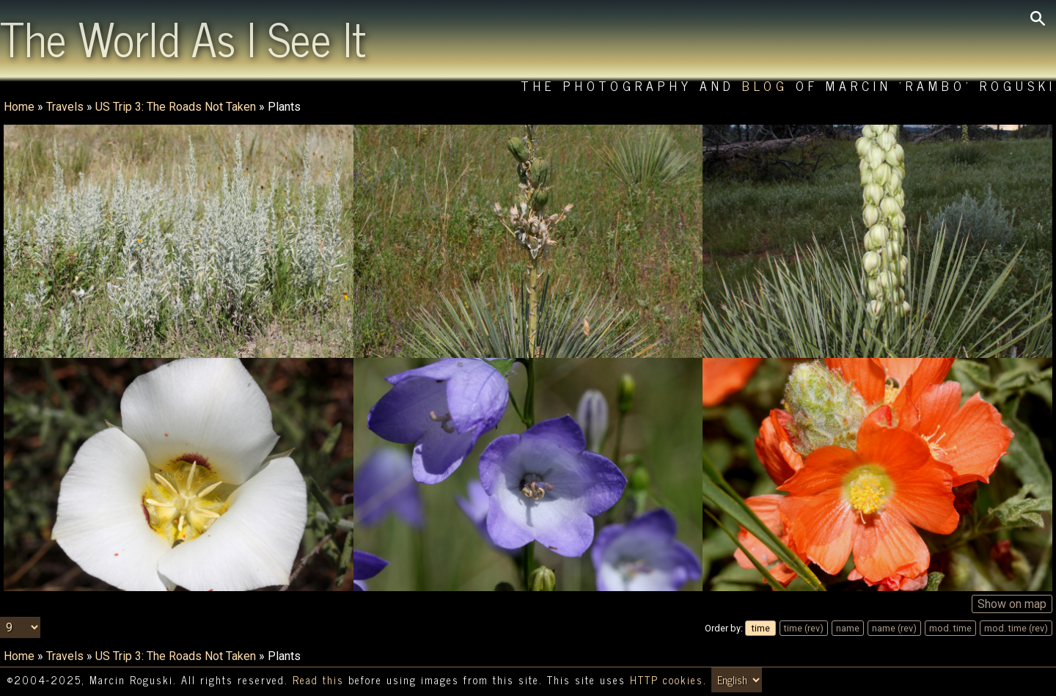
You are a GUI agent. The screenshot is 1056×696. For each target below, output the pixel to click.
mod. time (950, 628)
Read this (318, 680)
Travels (65, 107)
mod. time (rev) (1016, 628)
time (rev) (804, 628)
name (847, 628)
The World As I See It (183, 37)
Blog (765, 85)
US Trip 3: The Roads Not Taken (175, 107)
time (761, 628)
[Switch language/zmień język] (736, 679)
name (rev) (894, 628)
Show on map (1012, 604)
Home (19, 107)
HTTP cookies (666, 680)
